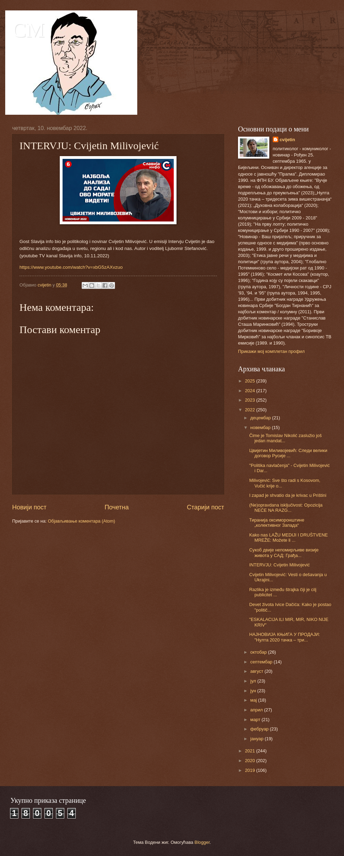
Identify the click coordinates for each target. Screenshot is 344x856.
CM (28, 29)
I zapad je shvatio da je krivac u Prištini (287, 495)
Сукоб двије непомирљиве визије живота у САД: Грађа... (284, 552)
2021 (250, 750)
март (255, 719)
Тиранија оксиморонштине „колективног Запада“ (276, 522)
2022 (250, 409)
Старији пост (205, 507)
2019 (250, 770)
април (257, 709)
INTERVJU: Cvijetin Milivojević (279, 564)
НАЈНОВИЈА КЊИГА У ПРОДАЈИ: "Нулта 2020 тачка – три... (284, 637)
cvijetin (287, 139)
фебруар (260, 729)
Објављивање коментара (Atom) (81, 521)
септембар (261, 661)
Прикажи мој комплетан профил (271, 351)
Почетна (117, 507)
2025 (250, 380)
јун (253, 690)
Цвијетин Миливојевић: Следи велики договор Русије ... (288, 453)
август (257, 671)
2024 (250, 390)
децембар (261, 417)
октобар (259, 652)
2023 (250, 400)
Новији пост (29, 507)
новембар (261, 427)
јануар (257, 738)
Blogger (202, 842)
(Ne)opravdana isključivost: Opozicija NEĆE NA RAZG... (285, 507)
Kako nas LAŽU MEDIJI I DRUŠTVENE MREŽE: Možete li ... (288, 537)
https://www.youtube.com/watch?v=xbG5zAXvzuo (71, 267)
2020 (250, 760)
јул (253, 681)
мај (254, 700)
